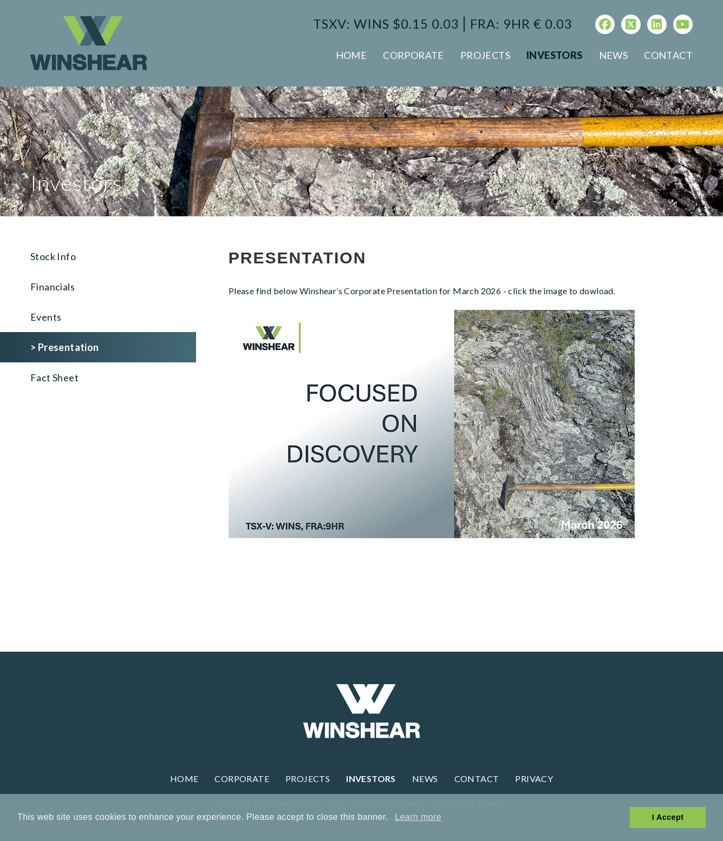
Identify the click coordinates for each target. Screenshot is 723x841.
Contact (668, 55)
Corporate (413, 55)
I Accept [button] (668, 817)
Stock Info (53, 256)
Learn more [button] (418, 817)
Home (351, 55)
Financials (52, 287)
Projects (485, 55)
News (613, 55)
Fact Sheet (54, 377)
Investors (554, 55)
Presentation (68, 347)
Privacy (534, 778)
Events (45, 317)
